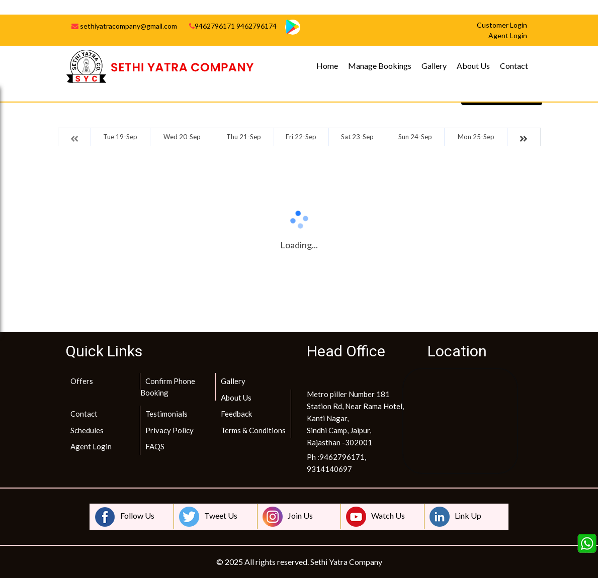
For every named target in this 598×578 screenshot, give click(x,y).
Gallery (434, 65)
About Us (473, 65)
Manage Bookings (379, 65)
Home (327, 65)
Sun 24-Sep (415, 137)
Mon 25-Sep (476, 137)
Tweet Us (208, 517)
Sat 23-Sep (357, 137)
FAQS (154, 446)
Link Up (455, 517)
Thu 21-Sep (243, 137)
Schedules (87, 430)
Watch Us (375, 517)
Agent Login (91, 446)
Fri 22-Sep (301, 137)
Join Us (288, 517)
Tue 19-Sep (120, 137)
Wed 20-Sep (182, 137)
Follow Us (124, 517)
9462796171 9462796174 (233, 26)
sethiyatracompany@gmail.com (124, 26)
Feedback (236, 413)
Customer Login (502, 25)
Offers (81, 381)
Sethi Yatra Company (346, 561)
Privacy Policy (169, 430)
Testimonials (166, 413)
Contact (514, 65)
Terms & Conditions (253, 430)
